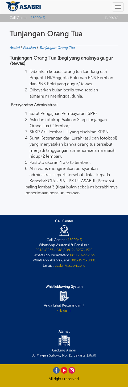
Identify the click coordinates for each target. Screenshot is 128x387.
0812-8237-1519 (79, 250)
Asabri (14, 47)
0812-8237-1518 (48, 250)
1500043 (38, 18)
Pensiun (29, 47)
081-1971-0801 (83, 260)
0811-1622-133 (82, 255)
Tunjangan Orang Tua (57, 47)
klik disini (64, 310)
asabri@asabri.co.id (70, 265)
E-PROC (111, 18)
